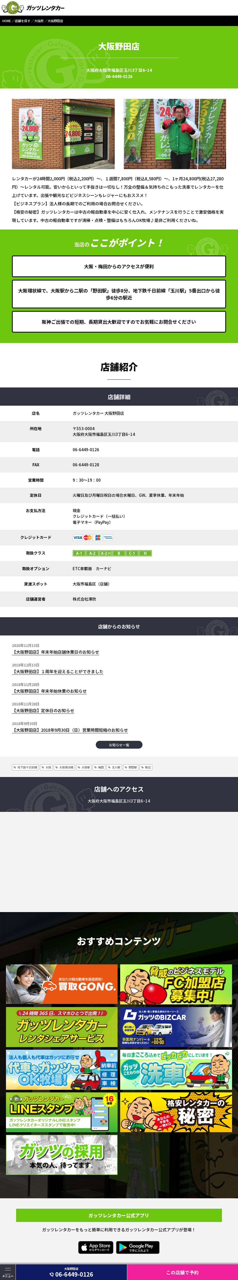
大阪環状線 (66, 767)
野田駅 (132, 767)
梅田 (101, 767)
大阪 (48, 767)
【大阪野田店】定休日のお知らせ (43, 710)
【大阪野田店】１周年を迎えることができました (57, 671)
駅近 (148, 767)
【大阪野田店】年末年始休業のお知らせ (49, 691)
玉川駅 (116, 767)
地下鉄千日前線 (27, 767)
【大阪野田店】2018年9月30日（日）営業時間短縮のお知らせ (70, 730)
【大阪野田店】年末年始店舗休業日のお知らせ (55, 652)
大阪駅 (85, 767)
